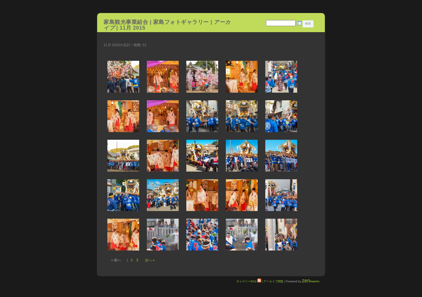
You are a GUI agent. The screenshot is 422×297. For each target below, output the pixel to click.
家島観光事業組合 (126, 22)
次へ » (150, 260)
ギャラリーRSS (248, 281)
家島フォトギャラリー (182, 22)
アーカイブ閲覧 (273, 281)
